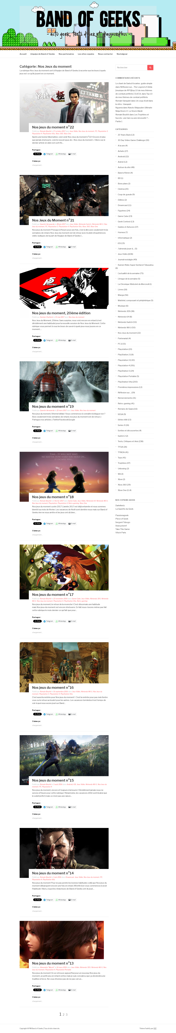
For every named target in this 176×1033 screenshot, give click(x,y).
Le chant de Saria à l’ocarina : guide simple (133, 83)
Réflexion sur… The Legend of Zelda (136, 87)
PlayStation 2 (124, 354)
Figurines (122, 211)
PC (96, 131)
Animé (121, 162)
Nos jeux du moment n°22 (53, 127)
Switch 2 (121, 436)
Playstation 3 (103, 131)
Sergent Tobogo (122, 522)
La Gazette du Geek (124, 509)
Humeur (121, 232)
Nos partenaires (66, 54)
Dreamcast (70, 877)
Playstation (53, 503)
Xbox (120, 479)
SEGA (120, 414)
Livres (120, 289)
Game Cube (72, 501)
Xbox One (67, 134)
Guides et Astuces (126, 227)
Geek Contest (124, 221)
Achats (121, 151)
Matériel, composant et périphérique (134, 300)
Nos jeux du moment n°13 (53, 963)
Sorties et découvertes (128, 430)
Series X (121, 425)
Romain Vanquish (123, 101)
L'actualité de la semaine (129, 273)
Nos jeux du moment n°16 (53, 687)
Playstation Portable (63, 970)
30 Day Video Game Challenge (131, 140)
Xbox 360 (59, 134)
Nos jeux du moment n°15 (53, 780)
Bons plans (123, 183)
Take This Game (122, 529)
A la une (121, 145)
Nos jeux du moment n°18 (53, 497)
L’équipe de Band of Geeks (42, 54)
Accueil (23, 54)
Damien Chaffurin (46, 317)
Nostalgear (122, 54)
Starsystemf (121, 526)
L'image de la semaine (127, 279)
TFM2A (121, 452)
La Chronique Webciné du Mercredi (133, 284)
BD (119, 178)
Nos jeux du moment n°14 (53, 873)
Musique (122, 306)
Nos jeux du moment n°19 (53, 406)
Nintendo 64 (91, 501)
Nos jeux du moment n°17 (53, 595)
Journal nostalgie (125, 259)
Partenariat (123, 338)
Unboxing (122, 468)
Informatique (123, 238)
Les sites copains (86, 54)
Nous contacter (105, 54)
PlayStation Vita (49, 134)
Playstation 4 (37, 134)
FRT (155, 1028)
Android (70, 784)
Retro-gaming (73, 503)
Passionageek (121, 515)
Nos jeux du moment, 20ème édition (61, 313)
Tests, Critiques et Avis (128, 441)
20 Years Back (124, 135)
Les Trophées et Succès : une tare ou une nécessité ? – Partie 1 (132, 118)
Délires (121, 200)
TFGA (120, 447)
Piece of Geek (121, 519)
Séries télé (122, 420)
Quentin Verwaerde (47, 224)
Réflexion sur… (124, 392)
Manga (121, 295)
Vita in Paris (120, 532)
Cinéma (121, 189)
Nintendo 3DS (95, 599)
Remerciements (125, 398)
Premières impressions (128, 387)
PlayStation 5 (124, 371)
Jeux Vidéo (74, 131)
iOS (74, 784)
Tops (120, 457)
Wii (119, 474)
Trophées (122, 463)
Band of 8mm (124, 173)
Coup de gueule (125, 194)
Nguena (119, 107)
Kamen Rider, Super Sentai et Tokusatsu (135, 265)
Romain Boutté (45, 131)
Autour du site (124, 167)
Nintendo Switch (85, 224)
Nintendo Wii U (97, 224)
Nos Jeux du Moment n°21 (53, 220)
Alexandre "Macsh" (47, 967)
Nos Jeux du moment (86, 131)
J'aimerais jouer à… (126, 249)
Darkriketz (120, 505)
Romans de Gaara (126, 409)
